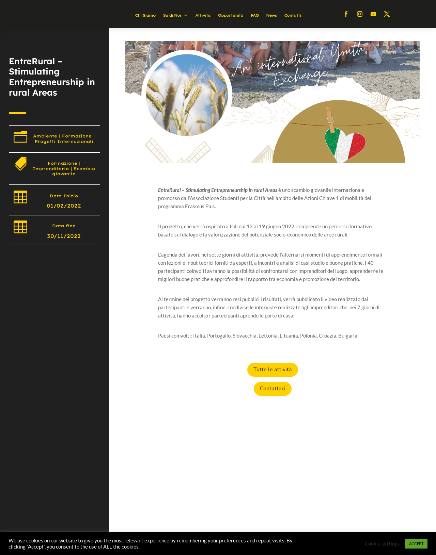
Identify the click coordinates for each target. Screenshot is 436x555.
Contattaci (272, 388)
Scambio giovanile (73, 171)
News (271, 15)
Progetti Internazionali (64, 141)
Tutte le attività (272, 369)
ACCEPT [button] (416, 543)
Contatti (292, 15)
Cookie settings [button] (382, 543)
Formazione (77, 135)
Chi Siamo (145, 15)
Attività (202, 15)
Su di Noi (172, 15)
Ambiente (45, 135)
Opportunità (230, 15)
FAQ (255, 15)
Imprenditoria (51, 168)
